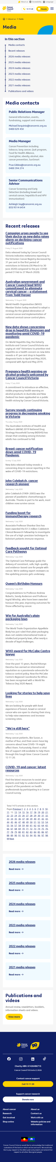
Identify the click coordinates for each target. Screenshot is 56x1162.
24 (15, 815)
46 (15, 822)
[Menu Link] (52, 10)
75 (43, 828)
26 (23, 815)
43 (46, 818)
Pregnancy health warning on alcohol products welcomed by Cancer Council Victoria (27, 374)
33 (8, 818)
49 (27, 822)
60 (27, 825)
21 (46, 812)
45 (12, 822)
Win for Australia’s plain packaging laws (23, 617)
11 (8, 812)
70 (23, 828)
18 (35, 812)
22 (8, 815)
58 (19, 825)
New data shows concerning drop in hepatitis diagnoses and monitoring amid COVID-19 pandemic (28, 332)
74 (39, 828)
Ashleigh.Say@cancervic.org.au (25, 204)
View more (14, 1016)
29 (35, 815)
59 (23, 825)
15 (23, 812)
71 (27, 828)
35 (15, 818)
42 (43, 818)
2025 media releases (22, 883)
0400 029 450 (16, 129)
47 (19, 822)
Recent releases (16, 50)
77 (8, 832)
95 (35, 835)
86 (43, 832)
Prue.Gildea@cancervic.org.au (25, 164)
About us (23, 2)
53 (43, 822)
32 (46, 815)
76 (46, 828)
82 (27, 832)
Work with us (37, 1117)
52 (39, 822)
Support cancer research (28, 1093)
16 (27, 812)
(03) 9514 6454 (17, 207)
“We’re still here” (18, 728)
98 (46, 835)
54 (46, 822)
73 (35, 828)
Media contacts (16, 44)
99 (8, 838)
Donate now (28, 1099)
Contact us (36, 1113)
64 (43, 825)
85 (39, 832)
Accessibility (35, 2)
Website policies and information (40, 1123)
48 (23, 822)
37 (23, 818)
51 (35, 822)
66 (8, 828)
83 (31, 832)
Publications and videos (21, 91)
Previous (17, 809)
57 (15, 825)
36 (19, 818)
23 (12, 815)
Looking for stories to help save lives (28, 694)
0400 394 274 (16, 168)
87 (46, 832)
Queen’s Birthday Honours (24, 583)
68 (15, 828)
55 (8, 825)
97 (43, 835)
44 (8, 822)
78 (12, 832)
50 (31, 822)
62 (35, 825)
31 (43, 815)
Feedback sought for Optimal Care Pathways (26, 549)
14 (19, 812)
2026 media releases (22, 862)
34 (12, 818)
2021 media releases (22, 967)
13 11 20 (29, 9)
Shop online (8, 1121)
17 (31, 812)
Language (48, 2)
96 (39, 835)
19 (39, 812)
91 (19, 835)
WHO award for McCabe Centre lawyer (28, 652)
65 (46, 825)
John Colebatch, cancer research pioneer (22, 482)
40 (35, 818)
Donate (44, 9)
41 (39, 818)
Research (7, 1113)
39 (31, 818)
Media (21, 19)
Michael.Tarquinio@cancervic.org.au (28, 125)
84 (35, 832)
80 (19, 832)
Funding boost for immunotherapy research (23, 514)
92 (23, 835)
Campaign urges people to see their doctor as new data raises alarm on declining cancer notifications (27, 238)
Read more (14, 869)
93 (27, 835)
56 (12, 825)
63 (39, 825)
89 (12, 835)
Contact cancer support (28, 1078)
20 (43, 812)
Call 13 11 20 (28, 1084)
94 (31, 835)
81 (23, 832)
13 (15, 812)
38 (27, 818)
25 (19, 815)
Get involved (9, 1117)
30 (39, 815)
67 (12, 828)
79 (15, 832)
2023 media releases (22, 925)
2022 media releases (22, 946)
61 (31, 825)
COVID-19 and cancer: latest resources (26, 768)
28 (31, 815)
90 (15, 835)
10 (46, 809)
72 (31, 828)
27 (27, 815)
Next (12, 838)
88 (8, 835)
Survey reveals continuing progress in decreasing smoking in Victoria (28, 413)
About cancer (9, 1109)
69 (19, 828)
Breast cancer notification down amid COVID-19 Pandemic (24, 451)
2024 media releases (22, 904)
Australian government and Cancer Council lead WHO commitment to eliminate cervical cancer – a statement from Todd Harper (26, 288)
